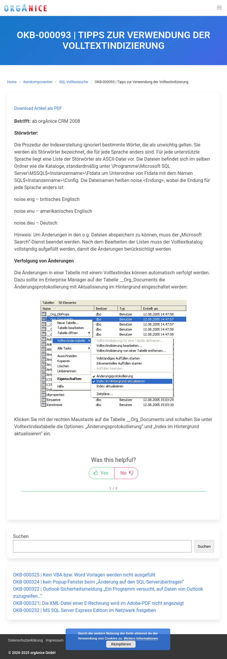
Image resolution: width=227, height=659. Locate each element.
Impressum (55, 640)
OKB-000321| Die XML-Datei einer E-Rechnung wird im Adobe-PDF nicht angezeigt (98, 603)
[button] (219, 7)
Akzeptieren (121, 644)
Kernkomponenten (37, 82)
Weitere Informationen (141, 638)
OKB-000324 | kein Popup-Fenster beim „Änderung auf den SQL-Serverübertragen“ (98, 582)
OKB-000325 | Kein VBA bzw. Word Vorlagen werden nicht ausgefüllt (84, 575)
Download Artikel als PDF (38, 108)
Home (12, 82)
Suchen (21, 536)
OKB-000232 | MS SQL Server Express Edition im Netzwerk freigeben (84, 610)
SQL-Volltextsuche (73, 82)
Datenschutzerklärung (25, 640)
